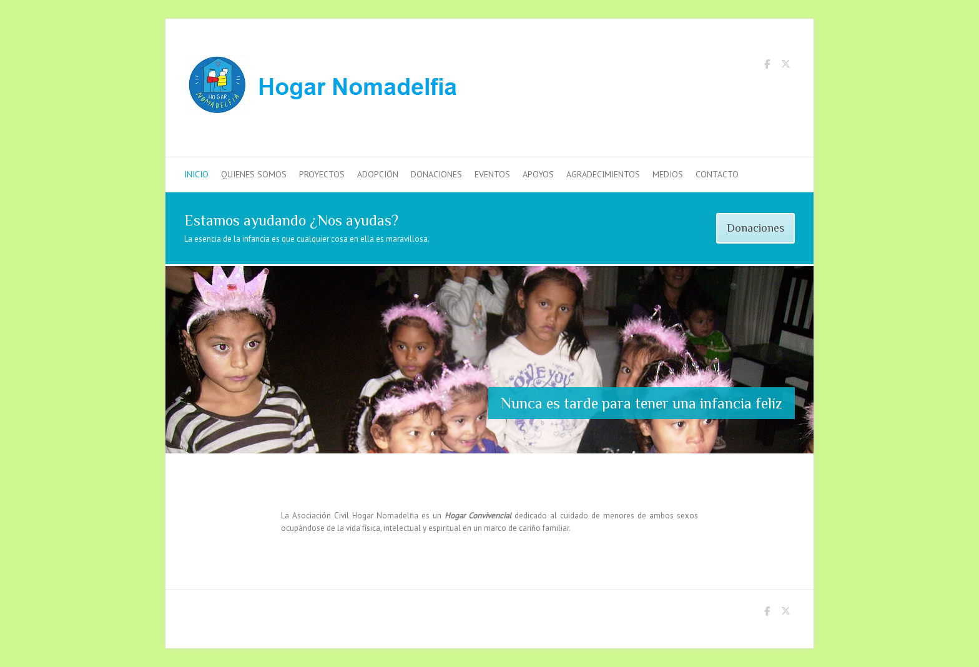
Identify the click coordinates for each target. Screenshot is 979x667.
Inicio (196, 174)
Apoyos (538, 174)
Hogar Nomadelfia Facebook (766, 66)
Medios (667, 174)
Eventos (492, 174)
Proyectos (322, 174)
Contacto (717, 174)
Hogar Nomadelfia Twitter (785, 66)
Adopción (377, 174)
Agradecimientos (603, 174)
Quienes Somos (254, 174)
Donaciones (436, 174)
